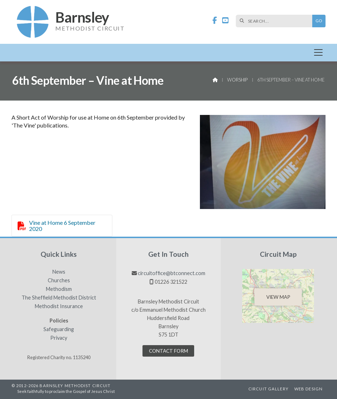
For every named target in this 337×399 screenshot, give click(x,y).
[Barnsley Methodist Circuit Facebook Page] (214, 20)
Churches (59, 280)
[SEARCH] (275, 21)
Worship (237, 80)
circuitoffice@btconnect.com (171, 273)
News (58, 272)
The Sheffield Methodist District (59, 298)
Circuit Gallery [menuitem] (268, 388)
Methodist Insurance (59, 306)
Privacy (58, 338)
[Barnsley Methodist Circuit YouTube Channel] (225, 20)
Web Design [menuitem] (308, 388)
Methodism (59, 289)
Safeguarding (58, 329)
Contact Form (168, 351)
